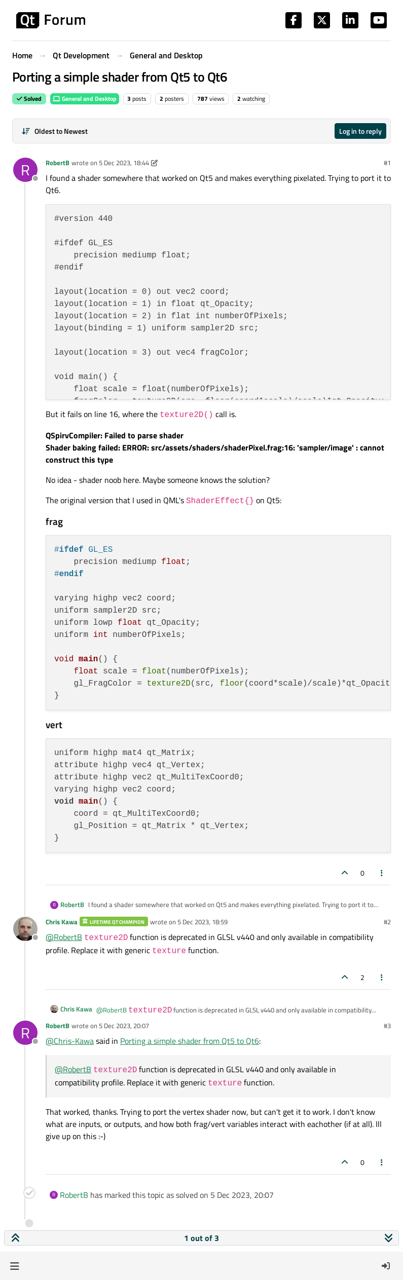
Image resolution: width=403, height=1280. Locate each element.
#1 (387, 163)
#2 (387, 922)
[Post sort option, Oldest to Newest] (54, 131)
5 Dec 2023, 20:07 (124, 1026)
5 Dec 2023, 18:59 (202, 922)
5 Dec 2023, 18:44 (124, 163)
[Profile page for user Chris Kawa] (25, 929)
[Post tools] (382, 873)
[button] (14, 1266)
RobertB (57, 163)
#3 (387, 1026)
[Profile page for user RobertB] (25, 170)
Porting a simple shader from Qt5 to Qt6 (189, 1041)
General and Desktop (85, 98)
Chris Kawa (62, 922)
